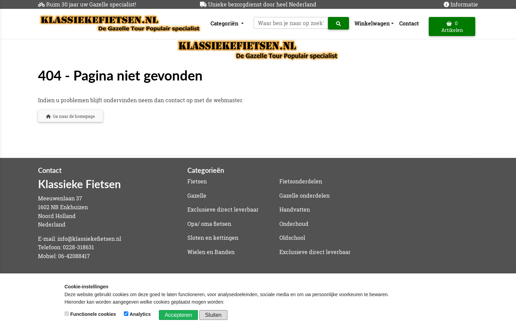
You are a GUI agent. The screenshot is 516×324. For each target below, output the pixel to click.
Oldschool (292, 237)
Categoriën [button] (225, 23)
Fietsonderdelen (300, 181)
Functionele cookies (90, 314)
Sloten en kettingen (212, 237)
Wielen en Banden (211, 251)
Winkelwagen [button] (372, 23)
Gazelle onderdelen (304, 195)
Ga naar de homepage (70, 116)
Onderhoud (294, 223)
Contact (409, 23)
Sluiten (213, 315)
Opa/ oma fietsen (209, 223)
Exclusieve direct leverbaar (223, 209)
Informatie (464, 4)
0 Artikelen (452, 26)
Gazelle (196, 195)
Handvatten (294, 209)
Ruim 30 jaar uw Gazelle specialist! (91, 4)
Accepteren (178, 315)
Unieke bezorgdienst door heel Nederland (262, 4)
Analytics (138, 314)
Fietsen (197, 181)
